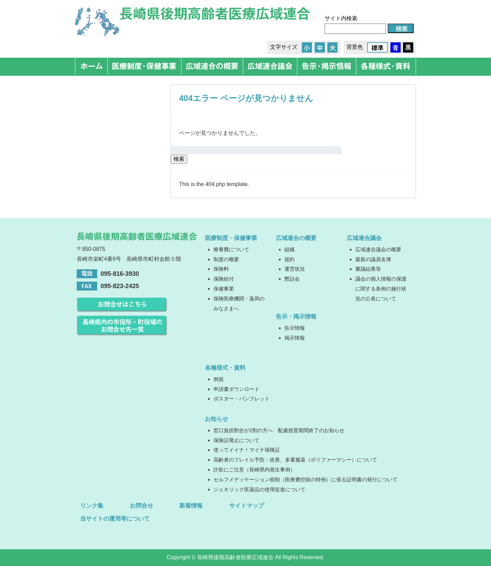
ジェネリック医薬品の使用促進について (259, 489)
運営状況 (294, 269)
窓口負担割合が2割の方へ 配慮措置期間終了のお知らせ (278, 430)
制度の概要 (226, 259)
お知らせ (216, 418)
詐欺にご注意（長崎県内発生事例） (254, 469)
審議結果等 (368, 269)
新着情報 (191, 505)
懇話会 (292, 279)
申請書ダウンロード (236, 389)
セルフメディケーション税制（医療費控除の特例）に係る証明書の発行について (305, 479)
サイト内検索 (341, 18)
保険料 (221, 269)
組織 (289, 249)
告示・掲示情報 (296, 316)
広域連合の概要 (296, 238)
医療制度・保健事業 (231, 238)
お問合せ (141, 505)
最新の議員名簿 (373, 259)
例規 (218, 379)
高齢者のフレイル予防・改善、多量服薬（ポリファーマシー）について (295, 460)
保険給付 (223, 279)
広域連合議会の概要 (378, 249)
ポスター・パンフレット (241, 398)
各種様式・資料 (225, 367)
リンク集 (91, 505)
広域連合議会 (364, 238)
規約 (289, 259)
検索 (179, 159)
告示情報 (294, 328)
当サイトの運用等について (115, 518)
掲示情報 (294, 338)
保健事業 (223, 289)
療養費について (231, 249)
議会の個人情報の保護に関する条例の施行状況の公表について (380, 288)
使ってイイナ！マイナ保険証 (246, 450)
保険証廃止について (236, 440)
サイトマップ (246, 505)
